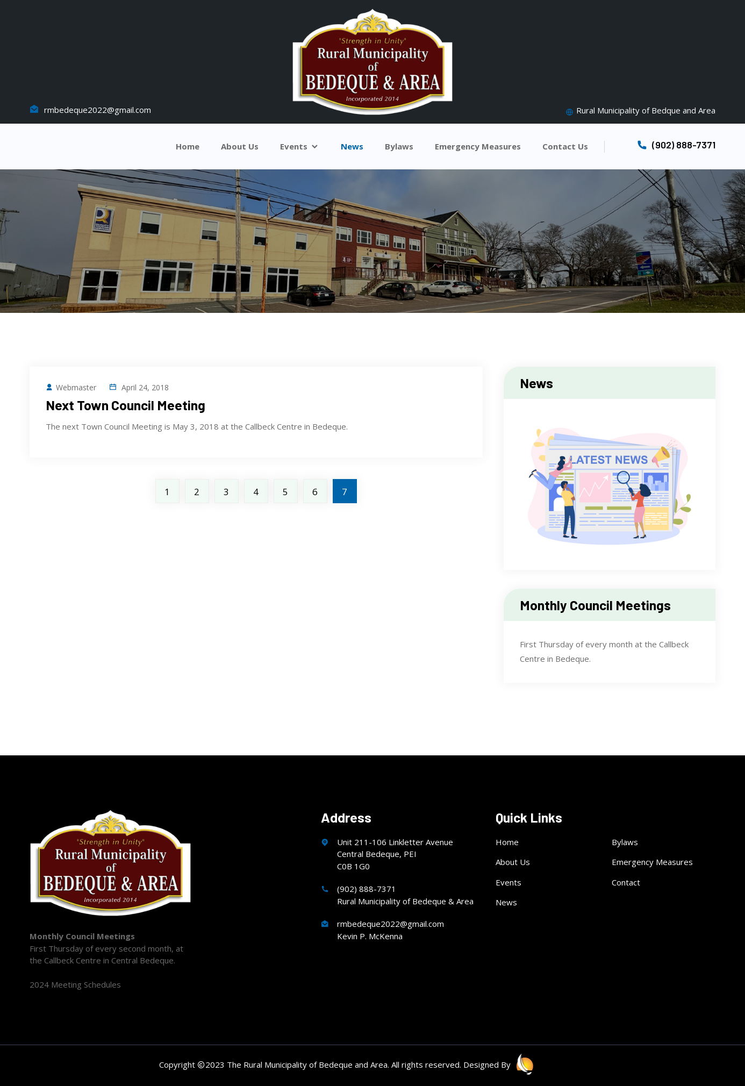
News (352, 146)
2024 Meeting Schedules (75, 984)
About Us (240, 146)
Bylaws (399, 146)
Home (187, 146)
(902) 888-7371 (675, 145)
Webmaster (71, 387)
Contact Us (565, 146)
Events (299, 146)
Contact (626, 882)
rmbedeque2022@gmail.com (90, 109)
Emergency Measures (478, 146)
